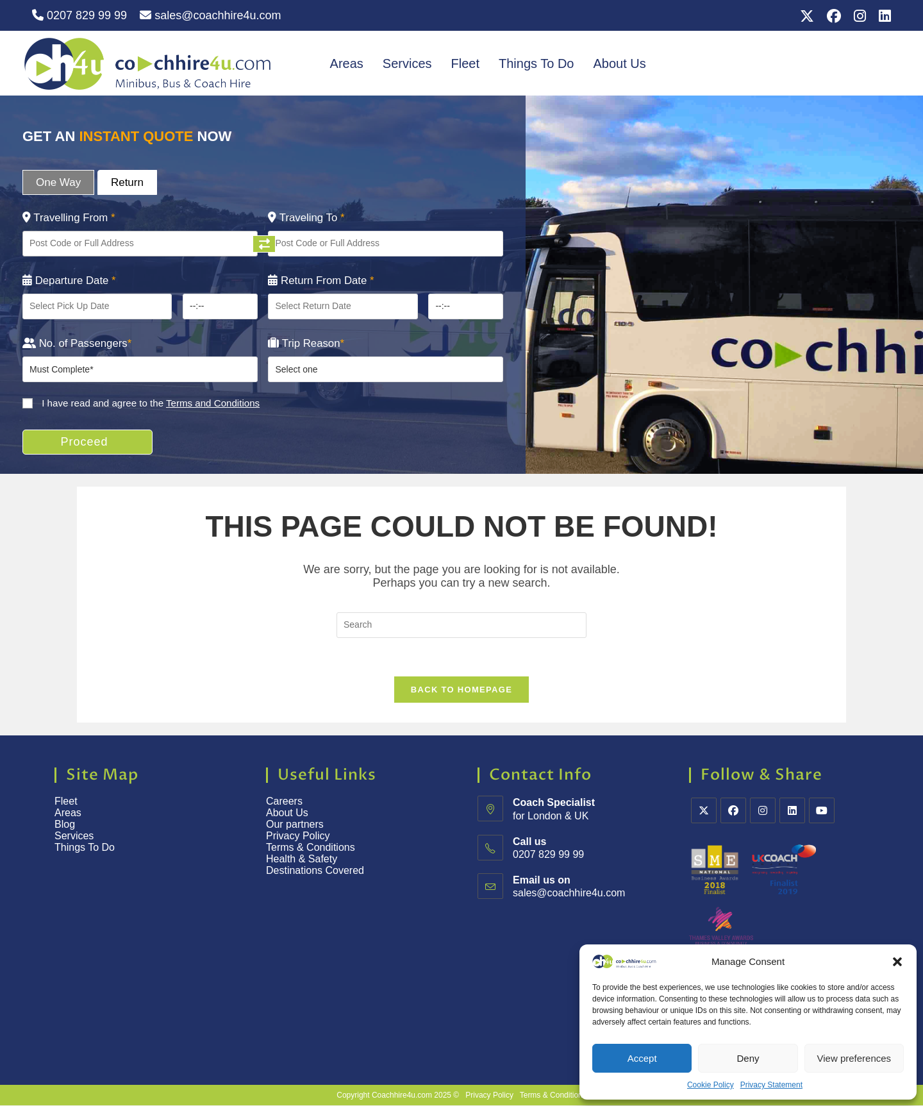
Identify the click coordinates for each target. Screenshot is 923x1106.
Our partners (295, 824)
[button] (897, 961)
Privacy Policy (298, 836)
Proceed (85, 441)
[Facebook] (733, 811)
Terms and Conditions (213, 403)
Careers (284, 801)
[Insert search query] (461, 625)
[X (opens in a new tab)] (807, 16)
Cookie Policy (710, 1084)
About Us (620, 63)
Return (127, 182)
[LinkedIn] (792, 811)
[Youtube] (822, 811)
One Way (58, 182)
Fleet (465, 63)
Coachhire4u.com (402, 1095)
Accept (642, 1058)
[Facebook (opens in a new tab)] (833, 16)
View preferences (854, 1058)
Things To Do (536, 63)
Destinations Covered (315, 871)
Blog (64, 824)
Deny (747, 1058)
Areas (346, 63)
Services (407, 63)
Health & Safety (301, 859)
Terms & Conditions (312, 847)
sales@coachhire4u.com (210, 15)
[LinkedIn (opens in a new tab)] (881, 16)
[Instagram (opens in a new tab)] (859, 16)
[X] (704, 811)
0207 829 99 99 (79, 15)
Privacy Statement (771, 1084)
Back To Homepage (461, 690)
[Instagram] (763, 811)
